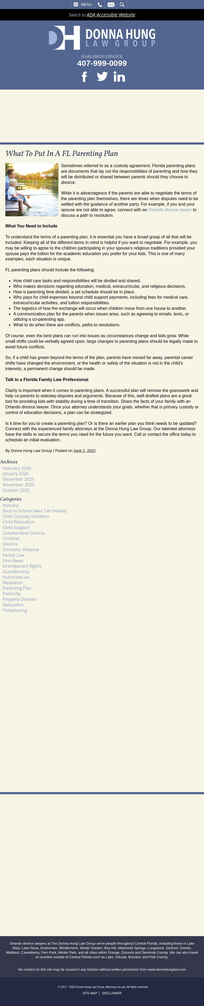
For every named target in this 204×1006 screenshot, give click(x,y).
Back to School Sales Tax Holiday (35, 511)
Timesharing (15, 610)
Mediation (13, 583)
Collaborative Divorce (24, 533)
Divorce (10, 544)
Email (111, 4)
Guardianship (16, 571)
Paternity (11, 594)
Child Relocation (19, 522)
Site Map (89, 993)
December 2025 (18, 479)
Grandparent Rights (22, 566)
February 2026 (17, 468)
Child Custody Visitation (26, 516)
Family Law (13, 555)
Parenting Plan (17, 588)
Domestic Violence (21, 549)
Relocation (13, 605)
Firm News (13, 561)
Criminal (11, 538)
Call (100, 4)
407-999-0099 (102, 63)
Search (122, 4)
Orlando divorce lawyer (170, 210)
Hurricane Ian (16, 577)
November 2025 (19, 485)
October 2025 (16, 490)
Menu (86, 4)
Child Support (16, 527)
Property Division (20, 599)
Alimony (11, 505)
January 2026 (15, 473)
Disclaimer (111, 993)
